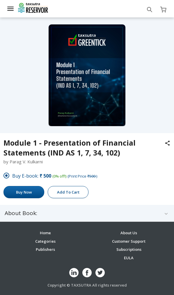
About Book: (21, 213)
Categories (45, 241)
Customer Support (128, 241)
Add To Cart (68, 192)
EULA (129, 257)
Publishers (45, 249)
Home (45, 232)
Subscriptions (128, 249)
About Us (128, 232)
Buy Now (24, 192)
